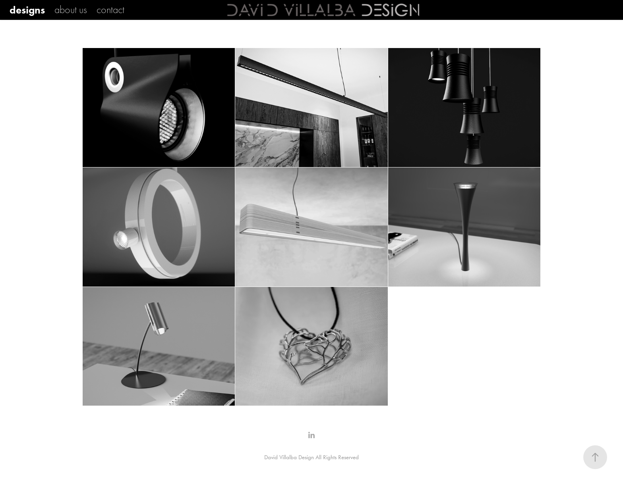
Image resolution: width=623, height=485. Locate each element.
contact (110, 10)
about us (70, 10)
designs (27, 10)
